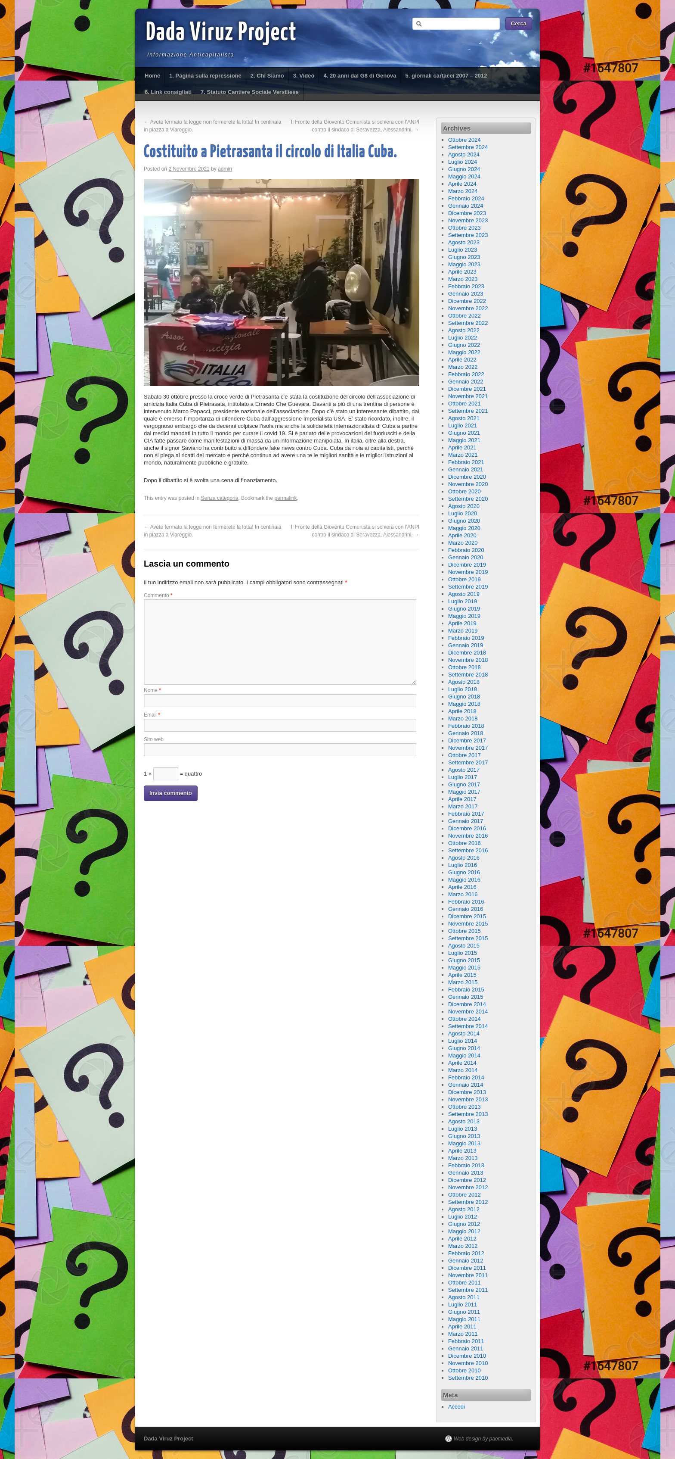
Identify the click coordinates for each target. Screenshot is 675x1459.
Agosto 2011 (464, 1297)
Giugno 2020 (464, 521)
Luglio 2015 (462, 953)
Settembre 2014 (468, 1026)
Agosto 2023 (464, 242)
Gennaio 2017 (465, 821)
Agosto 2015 (464, 945)
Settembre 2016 (468, 850)
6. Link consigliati (168, 92)
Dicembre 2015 (467, 916)
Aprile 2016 (462, 887)
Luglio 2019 (462, 601)
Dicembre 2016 (467, 828)
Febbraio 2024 (466, 198)
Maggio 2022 (464, 352)
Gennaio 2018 (465, 733)
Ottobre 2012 (464, 1194)
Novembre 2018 (468, 660)
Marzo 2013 (463, 1158)
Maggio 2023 (464, 264)
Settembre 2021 (468, 411)
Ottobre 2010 (464, 1370)
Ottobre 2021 (464, 403)
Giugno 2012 (464, 1224)
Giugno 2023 (464, 257)
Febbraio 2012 (466, 1253)
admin (225, 169)
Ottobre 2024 (464, 140)
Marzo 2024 (463, 191)
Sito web (154, 739)
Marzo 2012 (463, 1246)
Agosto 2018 (464, 682)
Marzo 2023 (463, 279)
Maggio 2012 (464, 1231)
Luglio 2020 (462, 513)
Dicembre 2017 (467, 740)
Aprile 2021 (462, 447)
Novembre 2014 (468, 1011)
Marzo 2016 (463, 894)
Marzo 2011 (463, 1334)
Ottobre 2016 (464, 843)
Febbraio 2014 (466, 1077)
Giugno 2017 (464, 784)
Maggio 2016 (464, 879)
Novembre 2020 (468, 484)
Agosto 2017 (464, 770)
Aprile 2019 (462, 623)
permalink (286, 498)
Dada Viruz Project (221, 33)
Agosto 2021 (464, 418)
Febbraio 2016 (466, 901)
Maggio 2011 (464, 1319)
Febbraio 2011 (466, 1341)
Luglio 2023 (462, 249)
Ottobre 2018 (464, 667)
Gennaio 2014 (465, 1085)
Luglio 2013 (462, 1128)
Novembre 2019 (468, 572)
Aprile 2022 (462, 359)
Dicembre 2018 (467, 652)
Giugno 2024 (464, 169)
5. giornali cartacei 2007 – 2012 (446, 75)
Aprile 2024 (462, 184)
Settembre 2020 (468, 499)
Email (152, 715)
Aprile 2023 (462, 271)
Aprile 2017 (462, 799)
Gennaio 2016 (465, 909)
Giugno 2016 (464, 872)
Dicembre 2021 (467, 389)
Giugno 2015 (464, 960)
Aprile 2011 (462, 1326)
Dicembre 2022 (467, 301)
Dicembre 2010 (467, 1356)
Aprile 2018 (462, 711)
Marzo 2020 (463, 542)
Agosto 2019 (464, 594)
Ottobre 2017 (464, 755)
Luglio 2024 (462, 162)
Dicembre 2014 (467, 1004)
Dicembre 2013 (467, 1092)
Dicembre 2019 (467, 564)
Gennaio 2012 (465, 1260)
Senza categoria (219, 498)
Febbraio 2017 (466, 814)
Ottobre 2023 (464, 227)
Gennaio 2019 (465, 645)
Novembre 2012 (468, 1187)
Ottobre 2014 (464, 1019)
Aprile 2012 (462, 1238)
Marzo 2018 (463, 718)
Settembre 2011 (468, 1290)
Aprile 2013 (462, 1150)
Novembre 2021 (468, 396)
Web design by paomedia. (484, 1439)
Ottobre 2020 (464, 491)
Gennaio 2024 (465, 206)
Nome (152, 690)
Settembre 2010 (468, 1378)
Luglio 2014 (462, 1041)
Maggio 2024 (464, 176)
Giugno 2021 (464, 433)
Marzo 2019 (463, 630)
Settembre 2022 (468, 323)
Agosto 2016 (464, 857)
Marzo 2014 (463, 1070)
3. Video (304, 75)
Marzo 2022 (463, 367)
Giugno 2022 (464, 345)
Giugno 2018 (464, 696)
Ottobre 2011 (464, 1282)
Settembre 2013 (468, 1114)
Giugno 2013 (464, 1136)
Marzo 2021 (463, 455)
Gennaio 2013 (465, 1172)
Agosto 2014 (464, 1033)
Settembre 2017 (468, 762)
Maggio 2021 (464, 440)
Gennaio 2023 (465, 293)
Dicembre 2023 (467, 213)
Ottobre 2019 (464, 579)
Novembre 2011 (468, 1275)
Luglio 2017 (462, 777)
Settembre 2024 (468, 147)
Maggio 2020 (464, 528)
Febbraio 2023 (466, 286)
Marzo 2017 (463, 806)
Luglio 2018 (462, 689)
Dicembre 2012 (467, 1180)
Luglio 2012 (462, 1216)
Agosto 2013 (464, 1121)
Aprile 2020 (462, 535)
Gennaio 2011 (465, 1348)
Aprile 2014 (462, 1063)
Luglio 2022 (462, 337)
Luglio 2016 (462, 865)
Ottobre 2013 (464, 1107)
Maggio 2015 (464, 967)
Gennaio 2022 (465, 381)
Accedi (456, 1406)
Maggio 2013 (464, 1143)
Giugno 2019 (464, 608)
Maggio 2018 (464, 704)
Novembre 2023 (468, 220)
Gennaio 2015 (465, 997)
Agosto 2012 (464, 1209)
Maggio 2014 (464, 1055)
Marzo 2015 (463, 982)
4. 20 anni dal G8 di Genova (359, 75)
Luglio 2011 (462, 1304)
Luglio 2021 (462, 425)
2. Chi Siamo (267, 75)
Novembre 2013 (468, 1099)
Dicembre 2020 (467, 477)
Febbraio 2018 (466, 726)
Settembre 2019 (468, 586)
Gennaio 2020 (465, 557)
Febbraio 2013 (466, 1165)
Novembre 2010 (468, 1363)
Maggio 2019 (464, 616)
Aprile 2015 (462, 975)
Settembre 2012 (468, 1202)
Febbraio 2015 (466, 989)
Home (152, 75)
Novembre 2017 (468, 748)
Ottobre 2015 (464, 931)
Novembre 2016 (468, 835)
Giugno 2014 (464, 1048)
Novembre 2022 (468, 308)
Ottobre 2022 (464, 315)
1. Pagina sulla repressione (205, 75)
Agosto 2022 (464, 330)
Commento (158, 595)
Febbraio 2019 (466, 638)
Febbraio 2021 (466, 462)
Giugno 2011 (464, 1312)
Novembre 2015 (468, 923)
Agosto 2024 (464, 154)
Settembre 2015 (468, 938)
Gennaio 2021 (465, 469)
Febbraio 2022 (466, 374)
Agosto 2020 (464, 506)
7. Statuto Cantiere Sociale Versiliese (250, 92)
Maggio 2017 (464, 792)
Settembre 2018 (468, 674)
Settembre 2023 (468, 235)
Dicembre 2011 (467, 1268)
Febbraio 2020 (466, 550)
